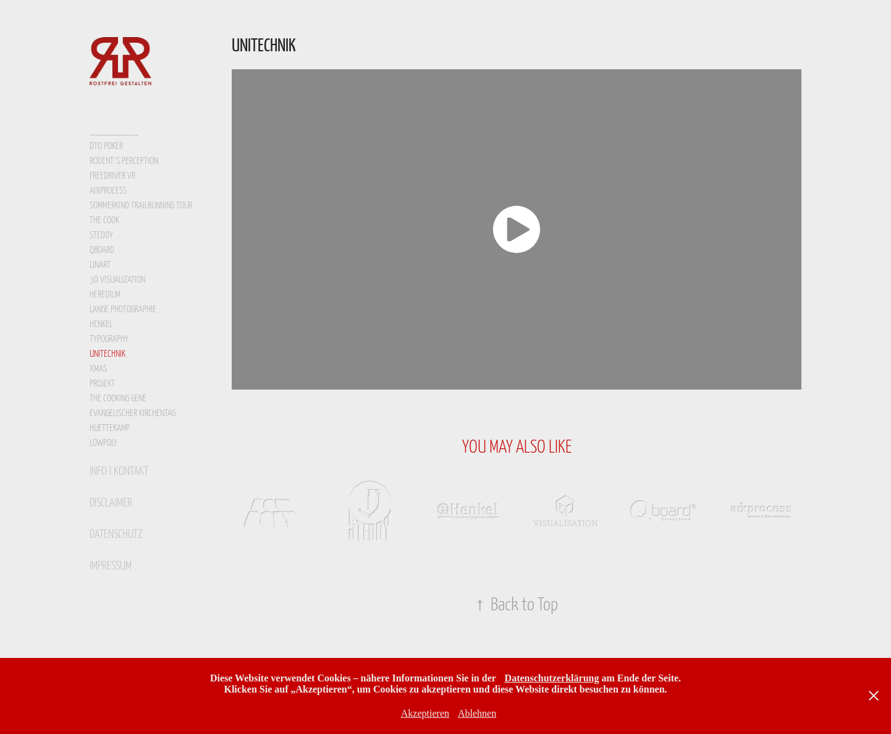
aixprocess (108, 189)
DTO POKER (106, 145)
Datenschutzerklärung (552, 678)
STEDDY (101, 234)
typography (109, 337)
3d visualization (117, 278)
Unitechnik (107, 352)
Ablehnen (477, 713)
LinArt (100, 263)
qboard (102, 248)
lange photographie (123, 308)
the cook (104, 219)
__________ (114, 129)
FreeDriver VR (112, 174)
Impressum (111, 565)
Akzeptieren (425, 713)
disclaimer (111, 501)
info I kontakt (119, 470)
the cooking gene (118, 397)
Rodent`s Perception (124, 159)
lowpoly (103, 441)
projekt (102, 382)
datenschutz (116, 533)
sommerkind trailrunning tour (141, 204)
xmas (98, 367)
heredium (105, 293)
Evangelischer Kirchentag (132, 412)
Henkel (101, 323)
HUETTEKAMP (110, 426)
